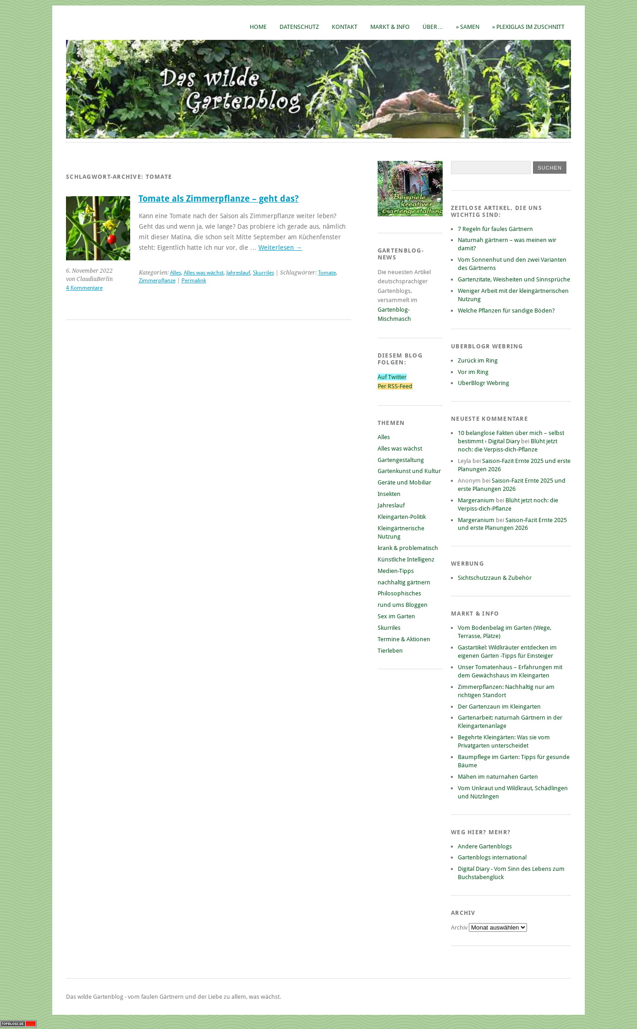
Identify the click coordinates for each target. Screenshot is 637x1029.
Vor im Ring (473, 372)
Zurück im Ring (478, 360)
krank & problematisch (408, 548)
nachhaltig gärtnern (404, 582)
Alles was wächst (204, 273)
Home (258, 26)
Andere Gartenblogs (485, 846)
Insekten (389, 493)
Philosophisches (399, 593)
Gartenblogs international (492, 857)
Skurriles (263, 273)
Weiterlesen (280, 247)
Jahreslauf (238, 273)
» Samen (467, 26)
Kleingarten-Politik (402, 516)
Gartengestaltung (401, 460)
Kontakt (344, 26)
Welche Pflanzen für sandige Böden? (506, 310)
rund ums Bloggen (403, 604)
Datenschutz (299, 26)
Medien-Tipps (396, 570)
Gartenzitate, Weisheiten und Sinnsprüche (514, 279)
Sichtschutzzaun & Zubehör (495, 577)
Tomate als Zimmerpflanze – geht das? (218, 199)
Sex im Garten (396, 616)
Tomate (327, 273)
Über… (433, 26)
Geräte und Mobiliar (404, 482)
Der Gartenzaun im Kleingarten (499, 706)
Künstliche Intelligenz (406, 559)
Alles (175, 273)
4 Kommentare (84, 288)
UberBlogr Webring (483, 383)
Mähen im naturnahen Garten (498, 776)
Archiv (460, 927)
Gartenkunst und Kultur (409, 471)
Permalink (193, 280)
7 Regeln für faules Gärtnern (495, 229)
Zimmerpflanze (157, 280)
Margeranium (476, 500)
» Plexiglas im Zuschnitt (528, 26)
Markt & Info (390, 26)
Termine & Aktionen (404, 639)
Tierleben (390, 650)
